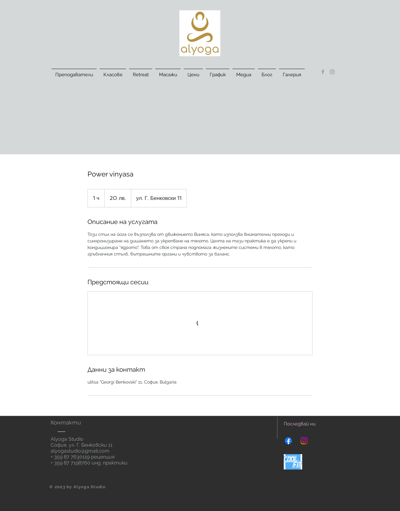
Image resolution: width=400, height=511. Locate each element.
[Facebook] (288, 440)
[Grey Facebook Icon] (323, 72)
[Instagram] (304, 440)
